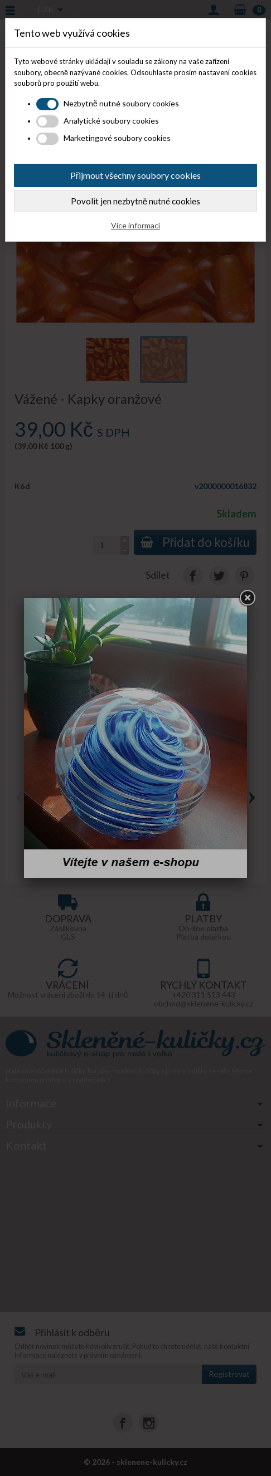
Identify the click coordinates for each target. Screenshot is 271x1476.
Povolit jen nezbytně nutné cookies (135, 201)
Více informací (135, 225)
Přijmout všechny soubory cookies (135, 175)
